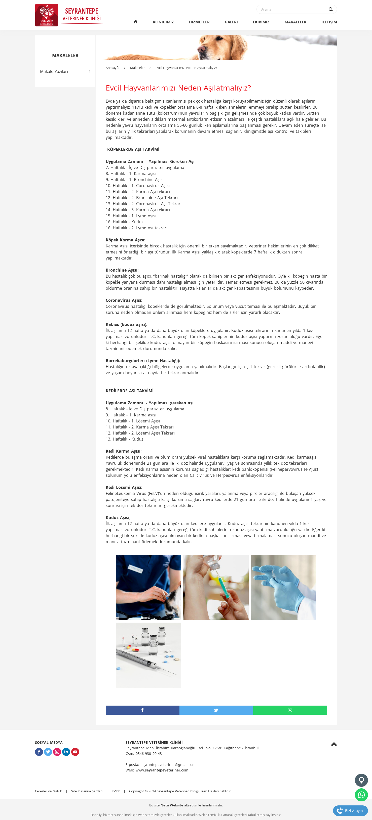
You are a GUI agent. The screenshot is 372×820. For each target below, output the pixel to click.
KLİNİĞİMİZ (163, 21)
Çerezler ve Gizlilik (48, 791)
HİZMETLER (199, 21)
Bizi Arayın (354, 810)
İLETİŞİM (329, 21)
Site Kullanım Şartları (86, 791)
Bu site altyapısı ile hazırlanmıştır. (186, 805)
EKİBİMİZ (261, 21)
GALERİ (231, 21)
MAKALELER (295, 21)
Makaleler (137, 67)
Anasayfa (112, 67)
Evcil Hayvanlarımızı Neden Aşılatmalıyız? (186, 67)
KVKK (116, 791)
